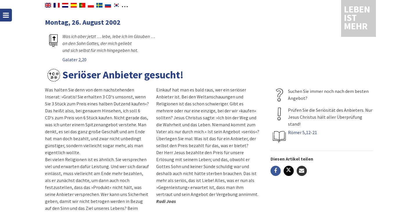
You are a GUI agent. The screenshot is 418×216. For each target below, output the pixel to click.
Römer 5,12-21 (302, 132)
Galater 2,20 (74, 59)
